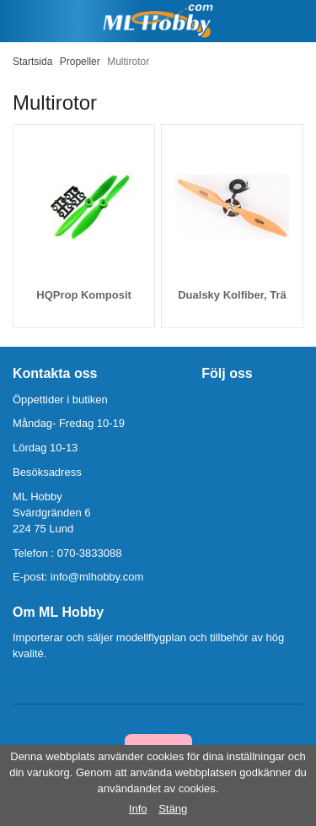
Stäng (172, 808)
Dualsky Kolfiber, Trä (232, 295)
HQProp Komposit (83, 295)
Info (138, 808)
